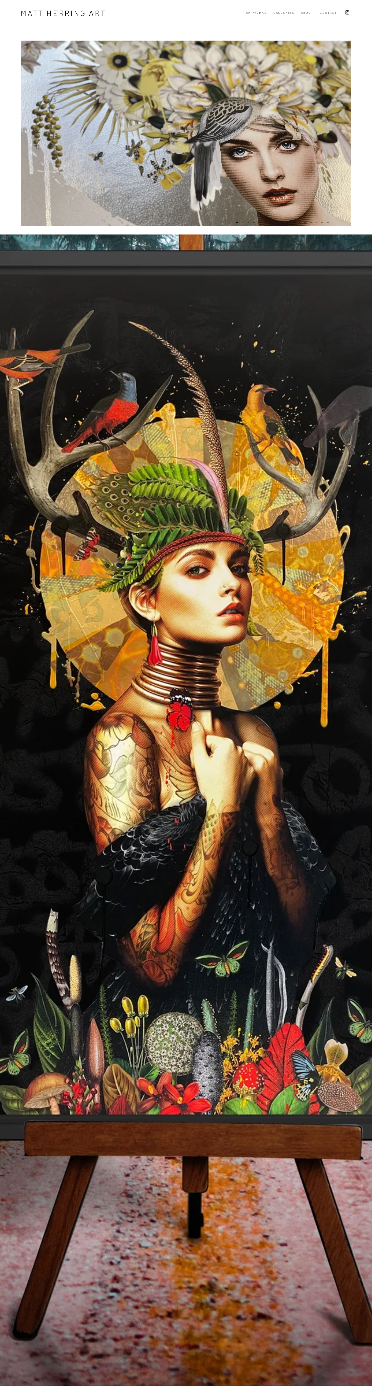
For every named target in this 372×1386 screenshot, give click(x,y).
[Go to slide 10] (288, 222)
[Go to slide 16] (322, 222)
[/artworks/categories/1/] (186, 927)
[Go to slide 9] (282, 222)
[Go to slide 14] (311, 222)
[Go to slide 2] (242, 222)
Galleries (284, 12)
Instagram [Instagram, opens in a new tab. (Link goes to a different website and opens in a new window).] (347, 13)
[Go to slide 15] (316, 222)
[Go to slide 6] (265, 222)
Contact (328, 12)
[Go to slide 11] (294, 222)
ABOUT (307, 12)
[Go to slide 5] (259, 222)
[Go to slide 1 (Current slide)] (237, 222)
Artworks (256, 12)
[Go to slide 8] (277, 222)
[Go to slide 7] (271, 222)
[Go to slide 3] (248, 222)
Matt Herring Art (63, 13)
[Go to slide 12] (299, 222)
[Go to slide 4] (254, 222)
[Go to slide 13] (305, 222)
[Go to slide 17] (328, 222)
